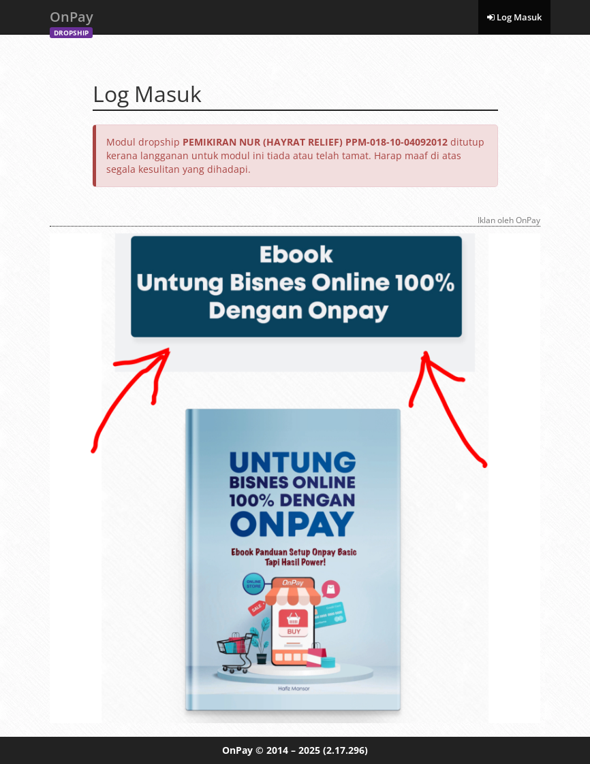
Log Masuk (514, 17)
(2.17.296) (345, 750)
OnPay (71, 20)
